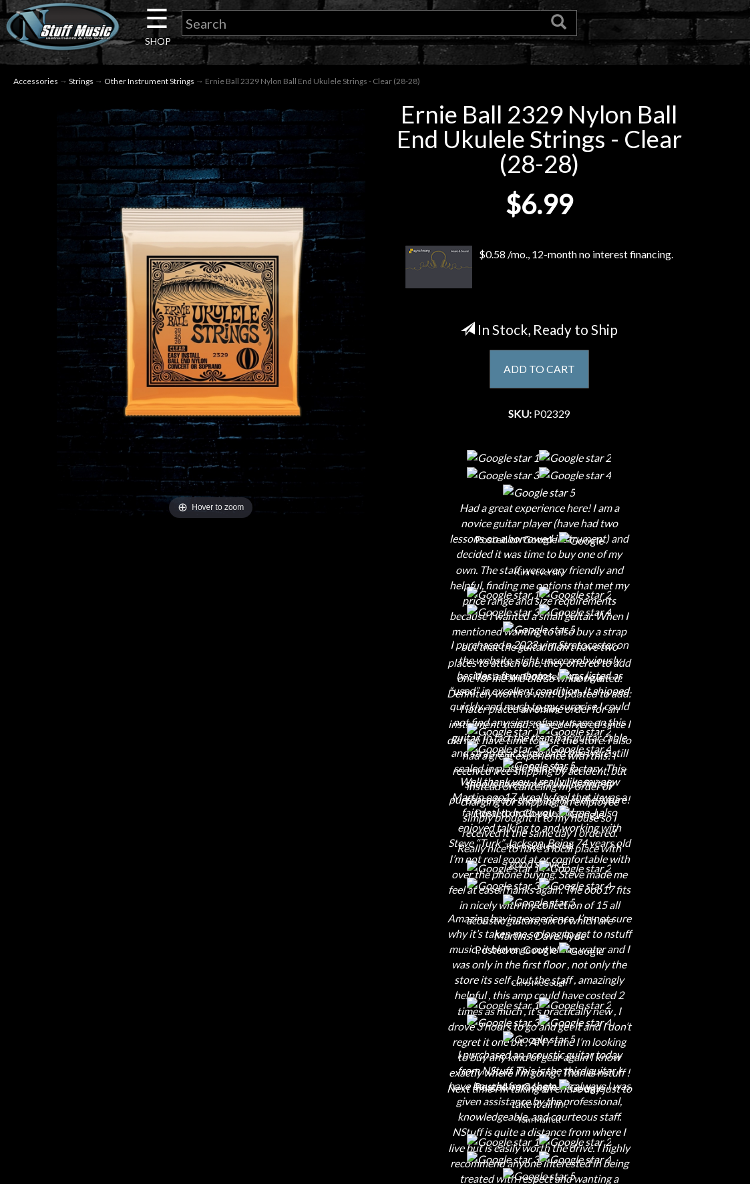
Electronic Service (159, 1149)
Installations (159, 1103)
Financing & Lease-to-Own (375, 962)
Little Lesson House (159, 1056)
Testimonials (374, 1079)
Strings (81, 81)
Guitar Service (159, 1126)
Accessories (35, 81)
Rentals (159, 1079)
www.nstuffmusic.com (603, 1056)
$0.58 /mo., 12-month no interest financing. (539, 267)
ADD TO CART (539, 369)
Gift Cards (375, 1056)
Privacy (375, 1033)
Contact (159, 986)
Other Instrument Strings (149, 81)
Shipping (375, 986)
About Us (159, 962)
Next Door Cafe (159, 1033)
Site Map (375, 1103)
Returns (375, 1009)
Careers (159, 1009)
